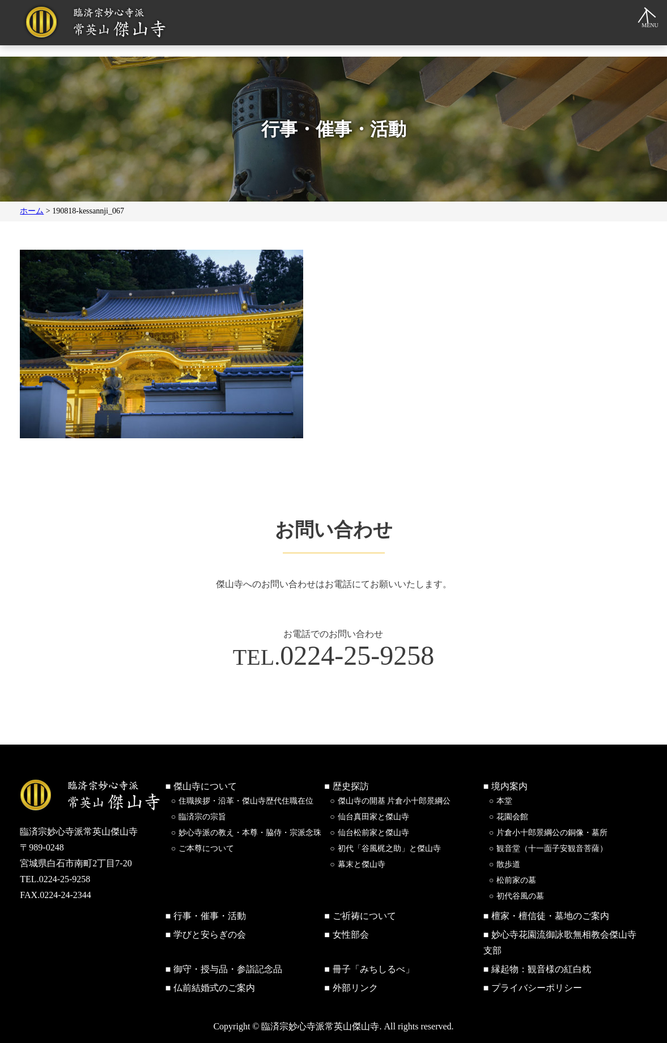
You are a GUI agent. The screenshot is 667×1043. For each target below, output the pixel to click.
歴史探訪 (351, 786)
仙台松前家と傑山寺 (373, 832)
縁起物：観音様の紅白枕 (541, 969)
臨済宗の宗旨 (202, 817)
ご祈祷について (364, 916)
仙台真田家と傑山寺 (373, 817)
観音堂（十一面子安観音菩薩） (551, 848)
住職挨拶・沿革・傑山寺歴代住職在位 (246, 801)
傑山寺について (205, 786)
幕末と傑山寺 (361, 864)
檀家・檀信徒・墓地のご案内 (550, 916)
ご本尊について (206, 848)
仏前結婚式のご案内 (214, 988)
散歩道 (508, 864)
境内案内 (509, 786)
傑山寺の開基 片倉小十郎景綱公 (394, 801)
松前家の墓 (516, 880)
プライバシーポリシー (536, 988)
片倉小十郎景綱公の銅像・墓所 (551, 832)
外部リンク (355, 988)
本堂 (504, 801)
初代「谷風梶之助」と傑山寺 (389, 848)
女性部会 (351, 934)
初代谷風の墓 (520, 896)
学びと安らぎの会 (209, 934)
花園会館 (512, 817)
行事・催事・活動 (209, 916)
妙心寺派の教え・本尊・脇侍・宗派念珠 (250, 832)
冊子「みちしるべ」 (373, 969)
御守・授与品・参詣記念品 (227, 969)
